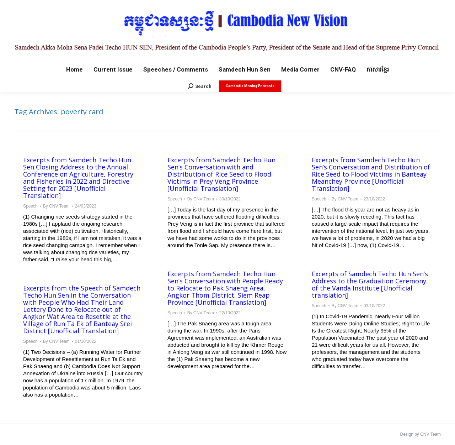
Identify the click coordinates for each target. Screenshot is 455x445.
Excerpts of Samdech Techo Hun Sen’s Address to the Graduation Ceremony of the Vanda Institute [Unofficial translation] (370, 284)
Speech (30, 206)
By (56, 206)
